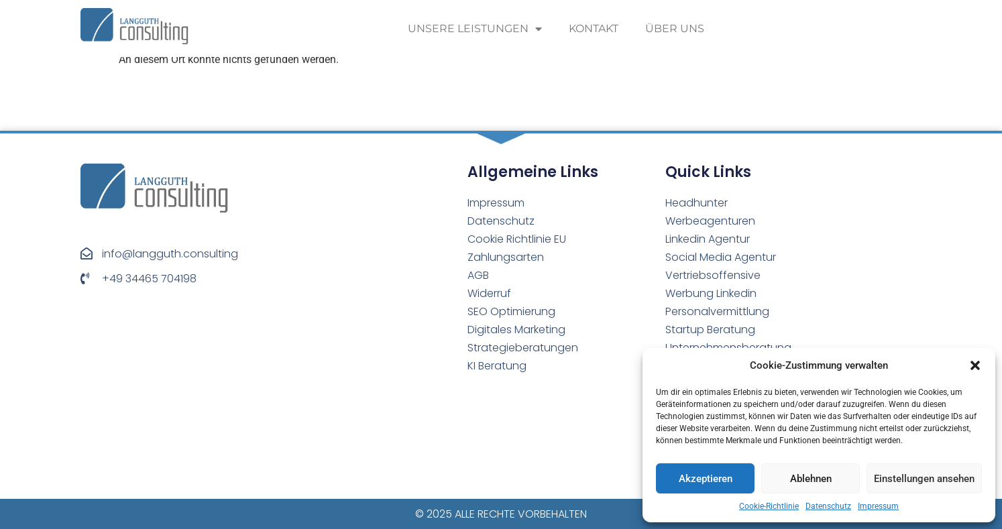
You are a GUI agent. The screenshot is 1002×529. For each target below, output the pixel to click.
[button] (975, 365)
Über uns (674, 28)
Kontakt (593, 28)
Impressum (878, 506)
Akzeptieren (705, 479)
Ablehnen (811, 479)
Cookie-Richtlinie (769, 506)
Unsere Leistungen (475, 29)
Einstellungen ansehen (924, 479)
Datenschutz (828, 506)
